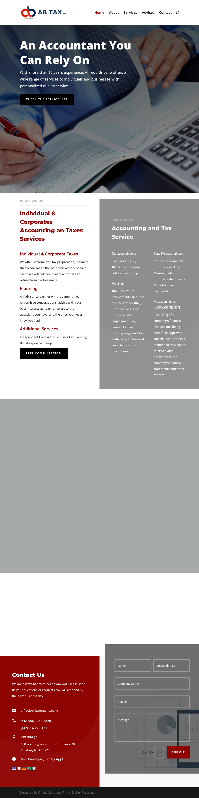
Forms (118, 283)
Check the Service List (47, 99)
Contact (165, 13)
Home (99, 13)
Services (130, 13)
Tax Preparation (169, 253)
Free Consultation (44, 353)
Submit (178, 752)
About (114, 13)
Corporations (124, 253)
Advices (148, 13)
